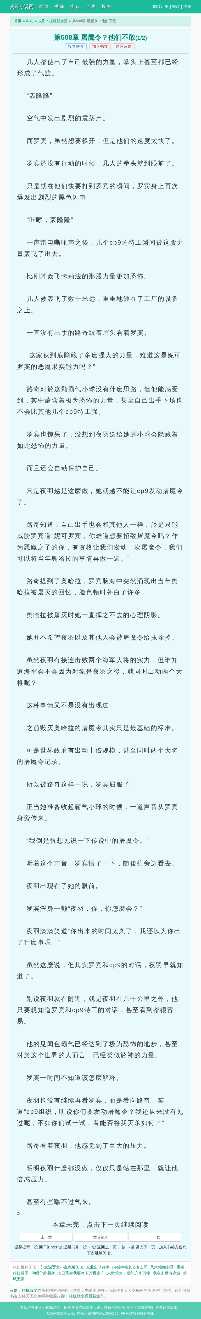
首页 (17, 21)
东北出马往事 (98, 1267)
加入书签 (100, 46)
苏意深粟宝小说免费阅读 (61, 1267)
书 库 (59, 6)
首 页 (43, 6)
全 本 (90, 6)
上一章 (46, 1237)
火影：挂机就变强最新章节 (80, 1296)
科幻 (30, 21)
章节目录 (100, 1237)
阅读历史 (161, 6)
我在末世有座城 (166, 1273)
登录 (176, 6)
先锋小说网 (22, 6)
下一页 (154, 1237)
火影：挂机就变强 (53, 21)
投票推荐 (76, 46)
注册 (187, 6)
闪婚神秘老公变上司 (130, 1267)
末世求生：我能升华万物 (128, 1273)
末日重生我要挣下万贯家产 (80, 1273)
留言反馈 (124, 46)
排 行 (75, 6)
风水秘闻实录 (162, 1267)
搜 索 (106, 6)
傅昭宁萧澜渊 (43, 1273)
